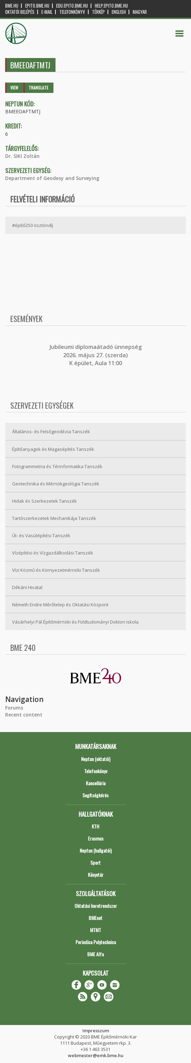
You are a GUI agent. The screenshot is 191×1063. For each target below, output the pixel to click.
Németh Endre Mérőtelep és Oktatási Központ (60, 604)
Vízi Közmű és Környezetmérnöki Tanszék (56, 570)
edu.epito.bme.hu (72, 5)
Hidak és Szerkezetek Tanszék (44, 501)
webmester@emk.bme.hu (95, 1055)
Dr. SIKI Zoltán (22, 156)
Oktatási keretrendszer (95, 905)
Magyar (140, 12)
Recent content (23, 714)
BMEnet (95, 917)
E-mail (46, 12)
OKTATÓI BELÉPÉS (19, 12)
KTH (95, 826)
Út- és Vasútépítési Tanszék (41, 535)
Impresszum (95, 1030)
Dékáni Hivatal (27, 587)
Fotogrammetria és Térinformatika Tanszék (57, 466)
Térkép (98, 12)
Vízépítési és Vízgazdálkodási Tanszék (52, 553)
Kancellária (95, 783)
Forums (14, 707)
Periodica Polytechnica (96, 942)
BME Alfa (95, 954)
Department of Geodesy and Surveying (52, 178)
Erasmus (95, 838)
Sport (95, 862)
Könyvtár (95, 874)
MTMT (95, 929)
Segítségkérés (95, 795)
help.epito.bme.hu (111, 5)
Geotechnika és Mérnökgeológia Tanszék (55, 484)
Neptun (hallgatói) (96, 850)
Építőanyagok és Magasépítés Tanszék (53, 449)
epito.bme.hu (37, 5)
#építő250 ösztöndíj (32, 225)
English (119, 12)
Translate (38, 88)
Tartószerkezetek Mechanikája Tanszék (54, 518)
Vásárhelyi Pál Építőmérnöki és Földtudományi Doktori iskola (75, 622)
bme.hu (11, 5)
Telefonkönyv (72, 12)
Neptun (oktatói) (95, 758)
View (14, 88)
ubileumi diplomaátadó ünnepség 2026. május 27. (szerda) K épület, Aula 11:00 (96, 355)
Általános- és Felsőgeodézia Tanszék (51, 431)
